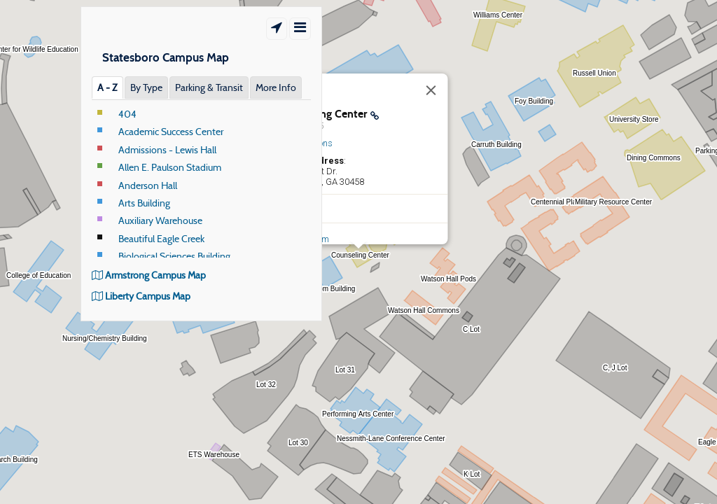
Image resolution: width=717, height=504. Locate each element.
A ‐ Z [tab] (107, 87)
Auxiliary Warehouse (160, 220)
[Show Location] (276, 29)
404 (127, 114)
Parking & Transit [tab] (209, 87)
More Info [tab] (276, 87)
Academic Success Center (170, 131)
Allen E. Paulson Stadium (169, 167)
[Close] (431, 90)
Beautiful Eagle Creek (161, 238)
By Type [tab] (146, 87)
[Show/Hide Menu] (300, 29)
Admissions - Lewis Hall (167, 150)
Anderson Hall (147, 185)
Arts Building (144, 203)
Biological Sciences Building (174, 256)
